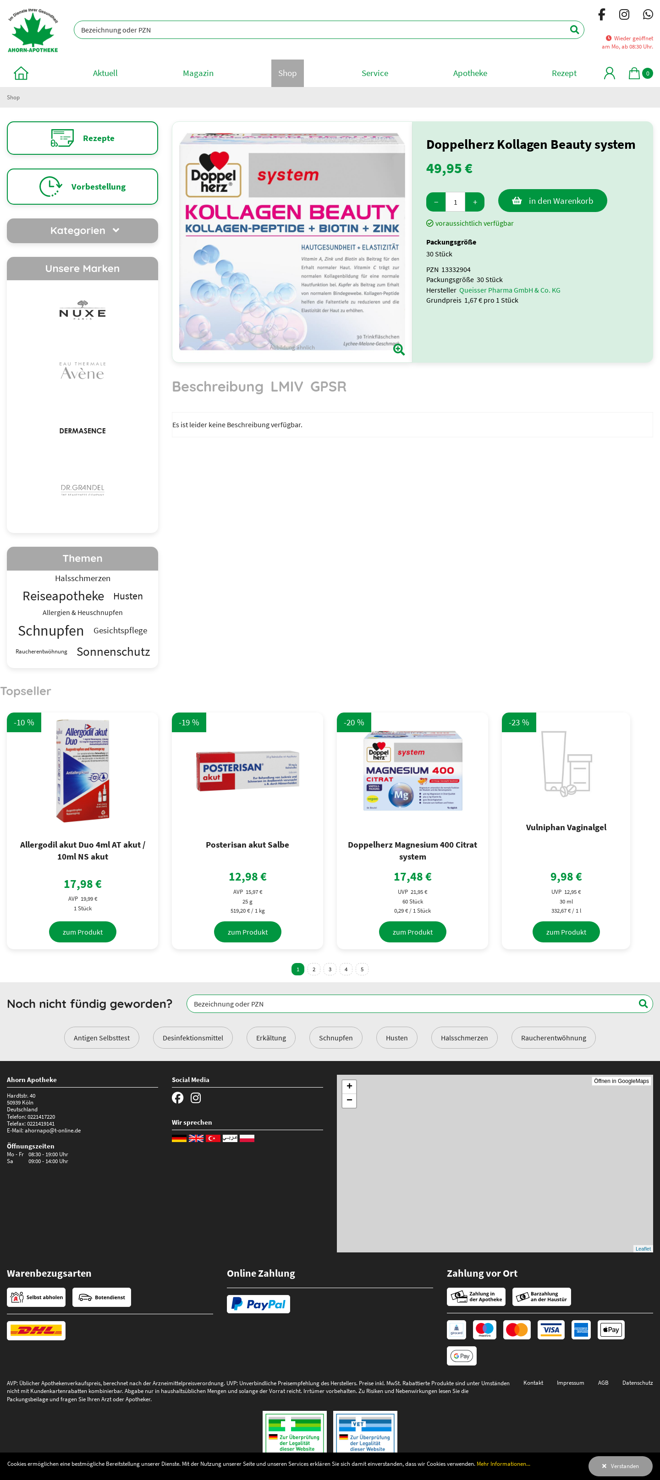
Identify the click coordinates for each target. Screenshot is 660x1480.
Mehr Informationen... (503, 1463)
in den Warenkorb (561, 200)
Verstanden (625, 1465)
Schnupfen (336, 1037)
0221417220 (41, 1116)
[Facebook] (601, 16)
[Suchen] (570, 30)
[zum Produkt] (82, 931)
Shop (13, 97)
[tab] (218, 390)
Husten (397, 1037)
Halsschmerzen (464, 1037)
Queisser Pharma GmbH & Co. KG (510, 289)
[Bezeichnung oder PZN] (329, 30)
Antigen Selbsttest (102, 1037)
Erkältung (271, 1037)
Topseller (25, 690)
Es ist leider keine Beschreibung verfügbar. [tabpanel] (237, 424)
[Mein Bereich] (609, 73)
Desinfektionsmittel (193, 1037)
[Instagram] (624, 16)
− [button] (349, 1101)
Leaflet (643, 1248)
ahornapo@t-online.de (53, 1130)
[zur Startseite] (21, 73)
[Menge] (455, 202)
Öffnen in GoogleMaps (621, 1081)
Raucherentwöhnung (553, 1037)
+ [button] (349, 1087)
